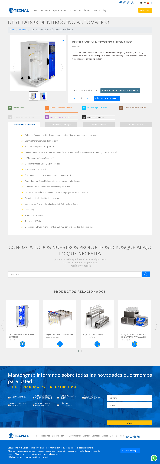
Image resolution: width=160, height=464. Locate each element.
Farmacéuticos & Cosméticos (18, 404)
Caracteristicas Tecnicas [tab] (23, 124)
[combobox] (85, 90)
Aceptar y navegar (130, 451)
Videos (105, 436)
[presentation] (2, 325)
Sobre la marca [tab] (99, 124)
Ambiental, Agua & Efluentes (68, 397)
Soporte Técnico (59, 10)
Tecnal (36, 10)
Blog (104, 10)
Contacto (96, 10)
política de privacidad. (42, 457)
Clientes (86, 10)
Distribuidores (75, 10)
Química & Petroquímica (66, 404)
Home (12, 30)
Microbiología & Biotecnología (42, 404)
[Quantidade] (81, 98)
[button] (14, 67)
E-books (113, 436)
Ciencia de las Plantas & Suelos (92, 397)
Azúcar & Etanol (18, 397)
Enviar (129, 423)
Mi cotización (145, 10)
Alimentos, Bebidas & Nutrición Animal (43, 397)
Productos (45, 10)
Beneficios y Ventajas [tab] (61, 124)
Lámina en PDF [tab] (136, 124)
